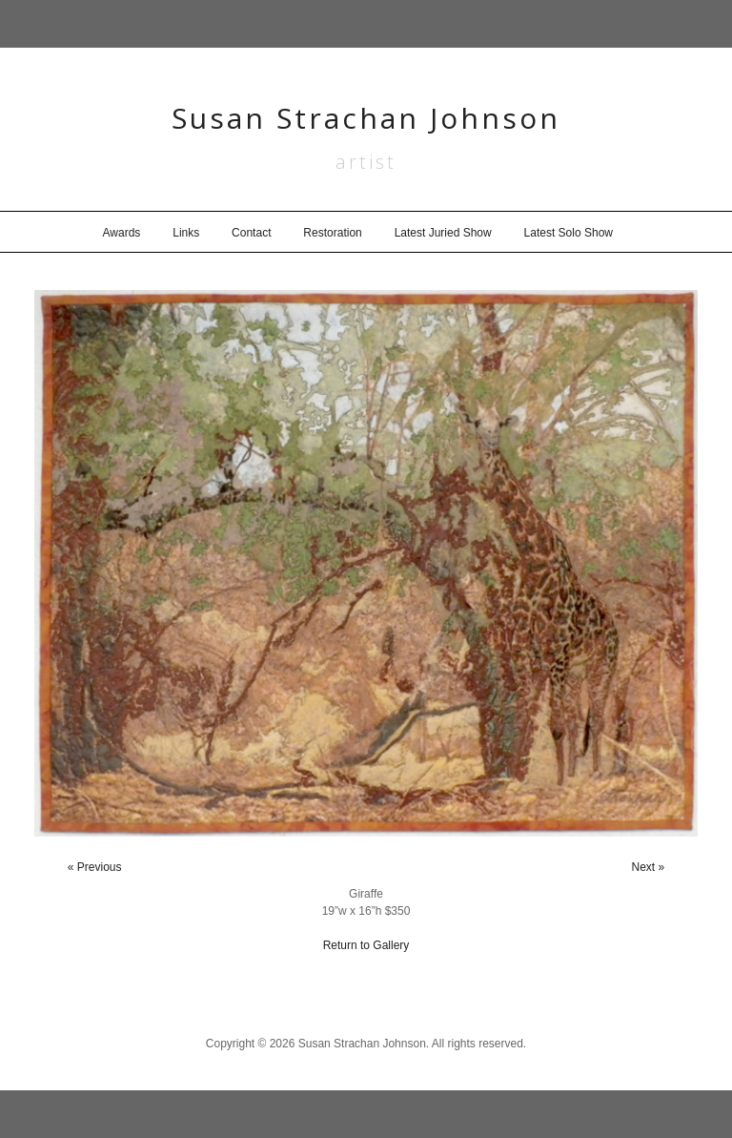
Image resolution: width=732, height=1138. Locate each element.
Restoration (332, 232)
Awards (122, 232)
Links (186, 232)
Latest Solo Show (568, 232)
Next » (648, 867)
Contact (251, 232)
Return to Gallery (366, 945)
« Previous (95, 867)
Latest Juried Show (443, 232)
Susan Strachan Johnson (366, 117)
